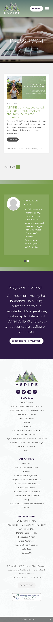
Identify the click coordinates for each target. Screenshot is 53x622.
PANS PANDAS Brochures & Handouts (26, 410)
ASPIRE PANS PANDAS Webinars (26, 406)
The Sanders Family (30, 202)
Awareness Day (26, 529)
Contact (13, 577)
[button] (25, 261)
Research (26, 426)
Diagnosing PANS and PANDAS (26, 479)
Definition (26, 463)
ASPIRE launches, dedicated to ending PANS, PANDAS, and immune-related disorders (25, 112)
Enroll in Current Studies (26, 545)
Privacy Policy (24, 577)
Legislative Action (26, 537)
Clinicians (26, 422)
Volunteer (26, 549)
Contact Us (26, 553)
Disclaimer (37, 577)
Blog (26, 499)
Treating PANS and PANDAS (26, 483)
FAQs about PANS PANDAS (26, 495)
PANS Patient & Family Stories (26, 430)
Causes (26, 471)
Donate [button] (36, 8)
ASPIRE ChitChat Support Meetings (26, 442)
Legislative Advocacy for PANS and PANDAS (26, 438)
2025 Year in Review (26, 521)
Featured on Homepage (27, 149)
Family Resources (26, 418)
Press (40, 149)
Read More (13, 139)
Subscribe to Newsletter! (26, 341)
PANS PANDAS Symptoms (26, 475)
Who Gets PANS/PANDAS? (26, 467)
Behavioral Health (26, 487)
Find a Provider (26, 402)
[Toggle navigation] (47, 8)
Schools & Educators (26, 414)
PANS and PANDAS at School (26, 491)
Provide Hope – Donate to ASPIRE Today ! (26, 525)
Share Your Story (26, 541)
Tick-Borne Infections (26, 434)
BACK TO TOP (26, 585)
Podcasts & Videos (26, 446)
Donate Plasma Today (26, 533)
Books (26, 450)
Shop (26, 507)
